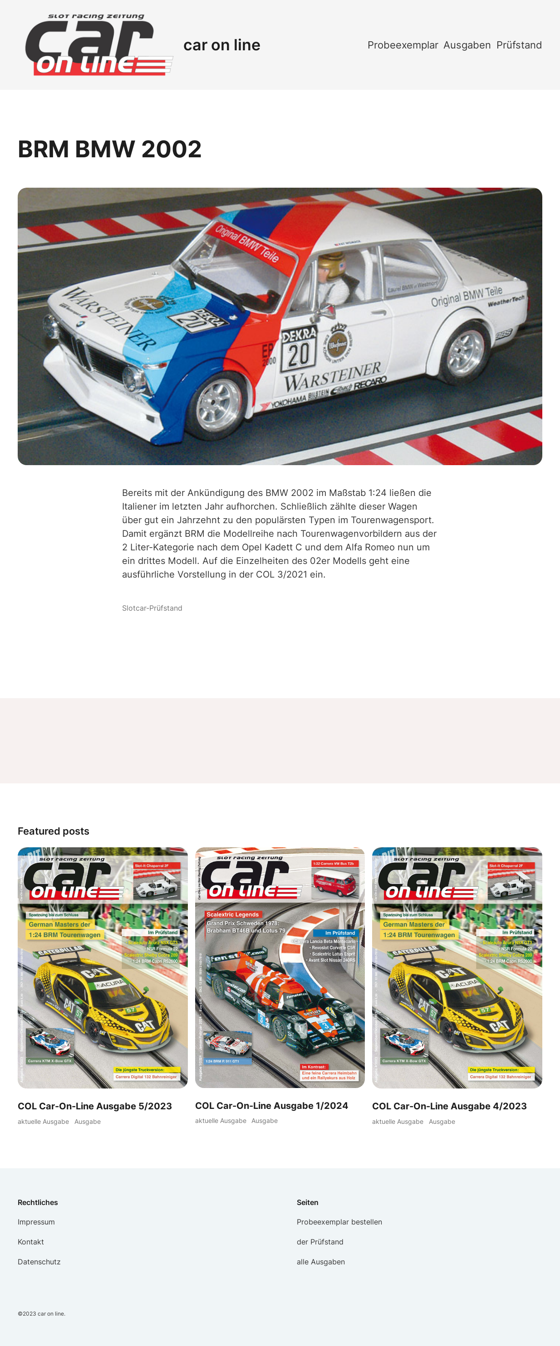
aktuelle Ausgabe (43, 1121)
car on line (221, 44)
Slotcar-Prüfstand (152, 607)
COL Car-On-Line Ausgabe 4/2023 (449, 1106)
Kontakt (31, 1241)
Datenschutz (39, 1261)
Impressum (36, 1221)
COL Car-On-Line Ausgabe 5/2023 (95, 1106)
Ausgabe (87, 1121)
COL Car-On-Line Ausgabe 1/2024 (272, 1105)
